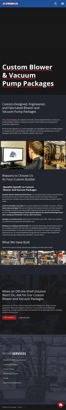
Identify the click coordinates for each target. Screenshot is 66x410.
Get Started (9, 317)
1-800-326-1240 (24, 317)
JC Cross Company (10, 120)
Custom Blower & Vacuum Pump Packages (28, 75)
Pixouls (24, 407)
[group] (22, 155)
